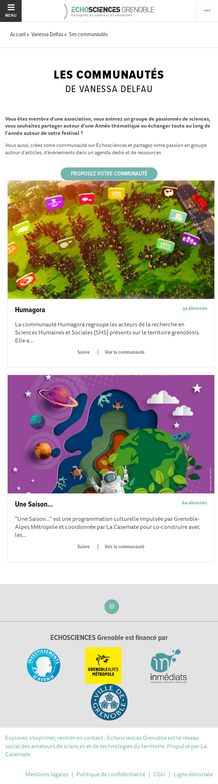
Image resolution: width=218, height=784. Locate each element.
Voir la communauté (125, 352)
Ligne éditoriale (193, 774)
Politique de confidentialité (110, 774)
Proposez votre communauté (109, 174)
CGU (159, 774)
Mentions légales (46, 774)
